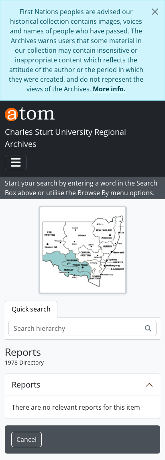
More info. (109, 89)
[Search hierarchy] (74, 328)
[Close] (155, 11)
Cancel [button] (26, 439)
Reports (26, 384)
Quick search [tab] (31, 309)
